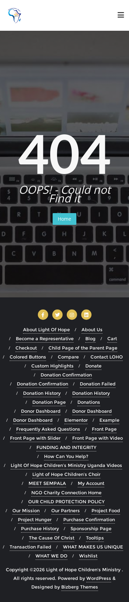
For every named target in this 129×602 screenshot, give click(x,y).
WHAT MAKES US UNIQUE (93, 547)
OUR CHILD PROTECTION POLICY (66, 501)
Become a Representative (45, 338)
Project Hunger (35, 519)
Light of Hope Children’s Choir (66, 474)
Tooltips (95, 538)
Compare (68, 357)
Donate (93, 366)
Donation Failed (98, 383)
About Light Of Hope (46, 329)
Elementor (76, 420)
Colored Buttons (28, 357)
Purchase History (40, 528)
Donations (88, 402)
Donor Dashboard (41, 411)
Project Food (106, 510)
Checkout (26, 348)
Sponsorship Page (91, 528)
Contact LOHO (106, 357)
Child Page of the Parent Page (83, 348)
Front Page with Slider (35, 438)
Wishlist (88, 555)
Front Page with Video (97, 438)
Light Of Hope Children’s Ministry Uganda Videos (66, 465)
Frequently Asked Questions (48, 429)
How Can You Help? (66, 456)
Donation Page (49, 402)
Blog (90, 338)
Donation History (42, 393)
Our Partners (65, 510)
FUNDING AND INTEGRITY (66, 447)
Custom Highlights (52, 366)
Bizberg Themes (79, 587)
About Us (92, 329)
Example (109, 420)
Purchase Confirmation (89, 519)
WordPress (98, 578)
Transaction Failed (30, 547)
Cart (112, 338)
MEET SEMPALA (47, 483)
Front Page (104, 429)
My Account (91, 483)
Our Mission (26, 510)
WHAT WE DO (51, 555)
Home (64, 219)
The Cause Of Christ (51, 538)
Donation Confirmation (66, 375)
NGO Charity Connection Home (66, 492)
